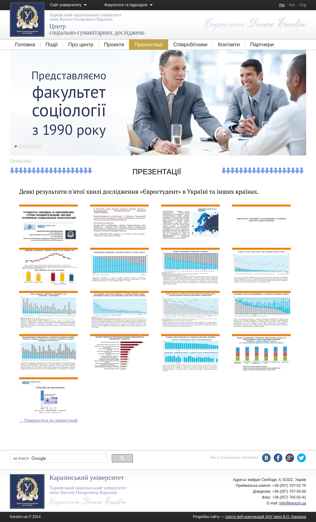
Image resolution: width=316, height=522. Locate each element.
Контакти (229, 45)
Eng (303, 5)
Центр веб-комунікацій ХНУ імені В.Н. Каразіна (265, 517)
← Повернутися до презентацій (48, 420)
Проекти (114, 45)
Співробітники (190, 45)
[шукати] (58, 458)
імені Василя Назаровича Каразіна (85, 17)
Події (52, 45)
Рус (292, 5)
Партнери (262, 45)
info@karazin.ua (292, 503)
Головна (25, 45)
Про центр (80, 45)
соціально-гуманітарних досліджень (96, 29)
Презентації (148, 45)
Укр (282, 5)
